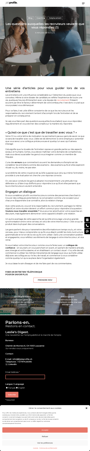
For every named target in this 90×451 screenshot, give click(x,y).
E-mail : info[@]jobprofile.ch (18, 359)
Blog (30, 18)
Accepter (44, 430)
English (21, 388)
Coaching (40, 18)
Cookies (35, 448)
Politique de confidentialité (48, 448)
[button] (86, 408)
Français (11, 388)
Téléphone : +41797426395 (18, 362)
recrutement (63, 100)
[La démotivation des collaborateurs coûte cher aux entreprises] (67, 301)
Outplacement (55, 18)
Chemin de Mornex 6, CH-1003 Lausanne (24, 346)
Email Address (12, 372)
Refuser (45, 436)
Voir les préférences (45, 443)
